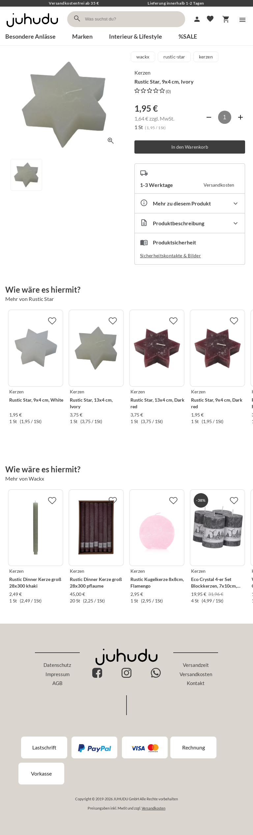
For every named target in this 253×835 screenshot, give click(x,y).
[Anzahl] (224, 117)
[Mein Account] (197, 19)
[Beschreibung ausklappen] (190, 223)
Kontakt (196, 683)
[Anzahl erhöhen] (240, 117)
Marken (82, 36)
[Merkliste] (210, 19)
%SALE (188, 36)
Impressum (57, 674)
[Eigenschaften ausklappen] (190, 203)
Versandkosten (196, 674)
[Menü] (242, 19)
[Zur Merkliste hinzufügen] (52, 320)
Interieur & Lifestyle (135, 36)
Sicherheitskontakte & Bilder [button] (170, 255)
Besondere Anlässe (30, 36)
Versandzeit (196, 665)
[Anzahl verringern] (209, 117)
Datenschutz (57, 665)
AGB (57, 683)
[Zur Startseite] (32, 29)
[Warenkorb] (226, 19)
